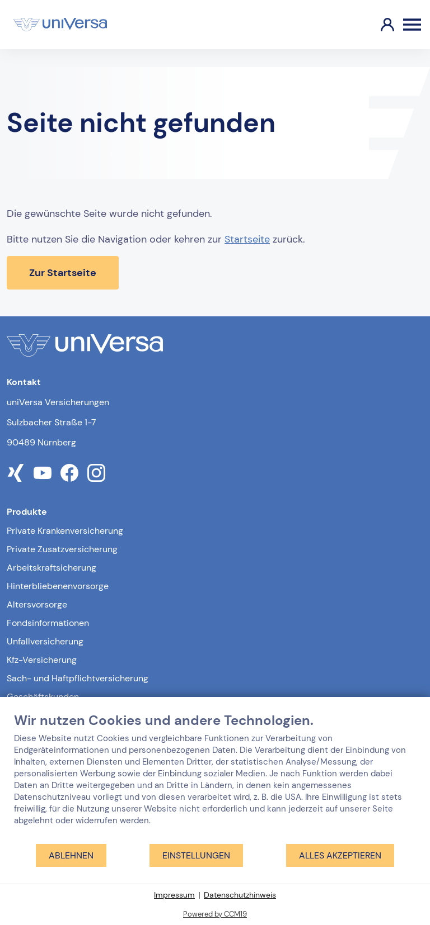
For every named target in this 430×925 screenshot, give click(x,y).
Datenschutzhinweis (240, 895)
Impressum (174, 895)
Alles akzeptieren (340, 855)
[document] (215, 777)
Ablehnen (71, 855)
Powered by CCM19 (215, 914)
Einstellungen (196, 855)
